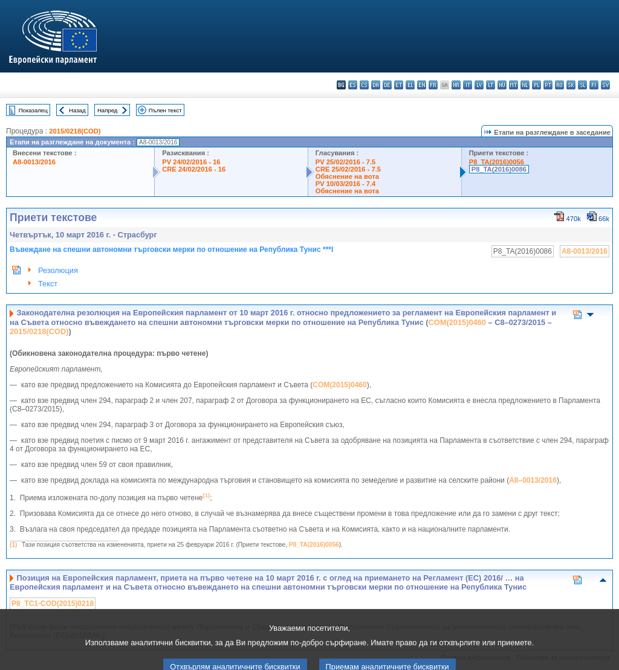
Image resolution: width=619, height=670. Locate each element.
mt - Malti (513, 84)
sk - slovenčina (570, 84)
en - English (421, 84)
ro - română (559, 84)
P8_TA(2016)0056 (496, 162)
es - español (352, 84)
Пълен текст (165, 110)
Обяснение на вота (347, 176)
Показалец (33, 110)
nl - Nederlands (525, 84)
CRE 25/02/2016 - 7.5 (348, 169)
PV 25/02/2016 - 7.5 (346, 162)
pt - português (548, 84)
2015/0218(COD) (74, 131)
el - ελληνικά (410, 84)
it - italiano (467, 84)
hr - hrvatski (456, 84)
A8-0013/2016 (34, 162)
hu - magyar (502, 84)
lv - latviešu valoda (479, 84)
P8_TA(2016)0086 (499, 169)
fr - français (433, 84)
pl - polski (536, 84)
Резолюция (58, 270)
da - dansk (375, 84)
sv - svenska (605, 84)
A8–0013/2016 (533, 480)
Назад (77, 110)
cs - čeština (364, 84)
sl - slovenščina (582, 84)
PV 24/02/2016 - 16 (191, 162)
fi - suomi (593, 84)
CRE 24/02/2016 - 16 (193, 169)
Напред (107, 110)
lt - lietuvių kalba (490, 84)
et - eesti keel (398, 84)
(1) (13, 544)
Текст (47, 283)
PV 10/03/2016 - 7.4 (346, 183)
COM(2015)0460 (457, 322)
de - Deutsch (387, 84)
